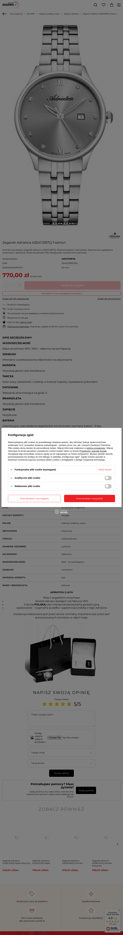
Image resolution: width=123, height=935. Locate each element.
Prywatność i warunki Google (93, 451)
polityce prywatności (95, 448)
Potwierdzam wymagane (34, 498)
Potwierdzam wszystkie (89, 498)
